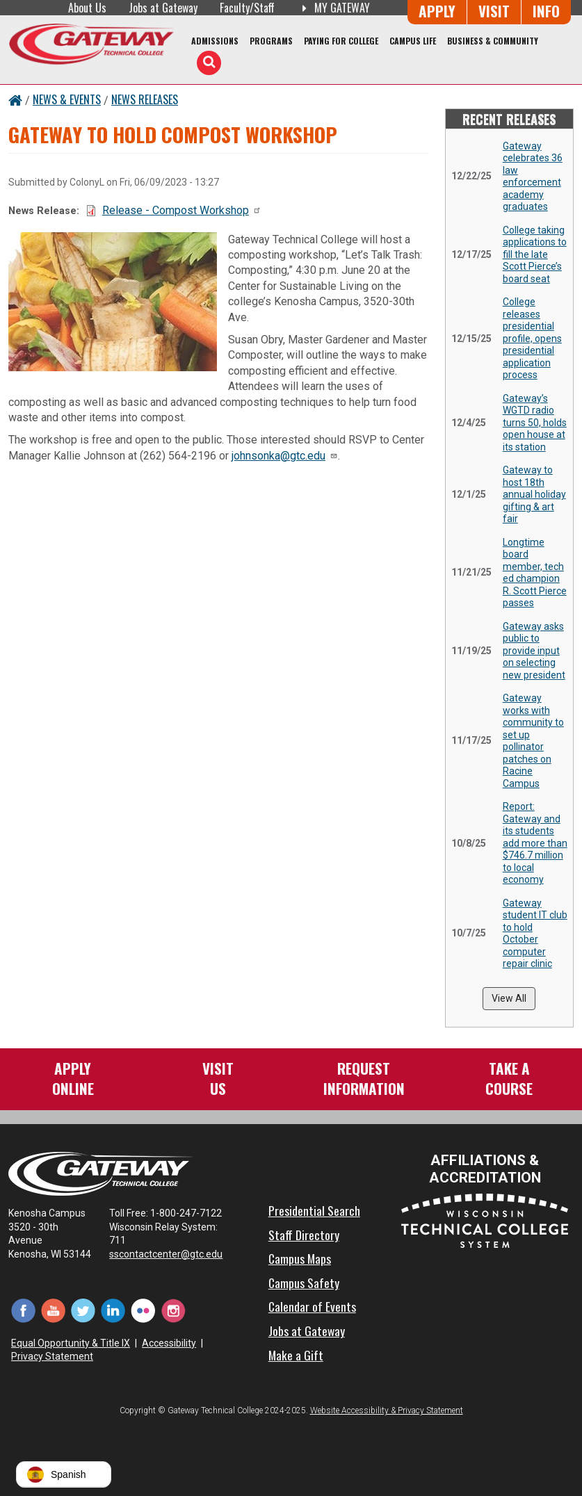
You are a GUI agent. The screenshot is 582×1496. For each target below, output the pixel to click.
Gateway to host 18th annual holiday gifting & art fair (534, 494)
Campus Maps (299, 1258)
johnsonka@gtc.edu (285, 455)
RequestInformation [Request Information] (364, 1077)
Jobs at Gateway (163, 7)
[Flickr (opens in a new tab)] (143, 1310)
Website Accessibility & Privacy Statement (386, 1410)
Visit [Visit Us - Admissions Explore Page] (494, 11)
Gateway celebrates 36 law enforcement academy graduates (533, 176)
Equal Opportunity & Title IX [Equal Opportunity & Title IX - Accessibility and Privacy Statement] (70, 1343)
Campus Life (412, 41)
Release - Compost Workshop (181, 210)
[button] (64, 1474)
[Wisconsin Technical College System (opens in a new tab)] (484, 1220)
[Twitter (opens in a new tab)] (83, 1310)
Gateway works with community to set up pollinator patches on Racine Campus (533, 740)
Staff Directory (303, 1235)
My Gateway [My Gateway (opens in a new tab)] (333, 7)
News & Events (67, 99)
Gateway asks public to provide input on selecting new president (534, 651)
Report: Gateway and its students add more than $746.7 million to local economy (535, 843)
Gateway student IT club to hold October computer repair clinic (535, 933)
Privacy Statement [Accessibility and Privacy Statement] (52, 1356)
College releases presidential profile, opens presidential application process (532, 338)
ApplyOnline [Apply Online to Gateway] (73, 1077)
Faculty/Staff (247, 7)
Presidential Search (314, 1210)
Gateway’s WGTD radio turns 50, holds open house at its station (535, 423)
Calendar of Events (312, 1306)
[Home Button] (15, 99)
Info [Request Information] (546, 11)
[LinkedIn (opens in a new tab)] (113, 1310)
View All (509, 998)
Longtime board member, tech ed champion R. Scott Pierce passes (535, 573)
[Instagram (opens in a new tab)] (173, 1310)
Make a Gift (295, 1355)
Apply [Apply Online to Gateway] (437, 11)
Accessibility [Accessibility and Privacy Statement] (169, 1343)
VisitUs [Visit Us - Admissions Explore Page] (218, 1077)
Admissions (215, 41)
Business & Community (492, 41)
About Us (87, 7)
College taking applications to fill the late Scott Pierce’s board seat (535, 254)
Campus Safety (303, 1283)
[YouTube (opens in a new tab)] (53, 1310)
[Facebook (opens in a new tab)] (23, 1310)
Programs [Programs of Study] (271, 41)
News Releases (144, 99)
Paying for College (341, 41)
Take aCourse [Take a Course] (509, 1077)
